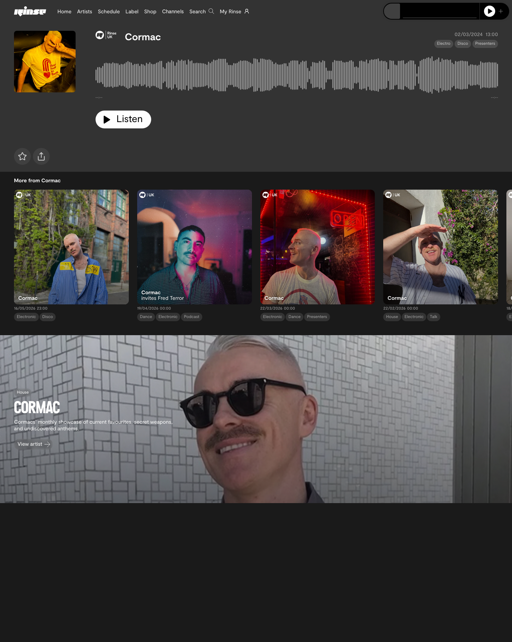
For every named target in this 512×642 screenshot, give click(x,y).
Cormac (143, 36)
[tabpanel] (297, 76)
